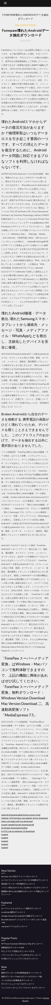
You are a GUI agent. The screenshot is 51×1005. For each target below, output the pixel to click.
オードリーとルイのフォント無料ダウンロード (21, 908)
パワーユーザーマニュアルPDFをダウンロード (21, 955)
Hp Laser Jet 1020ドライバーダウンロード (19, 876)
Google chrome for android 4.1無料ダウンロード (21, 916)
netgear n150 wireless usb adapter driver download (24, 818)
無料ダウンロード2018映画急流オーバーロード (21, 973)
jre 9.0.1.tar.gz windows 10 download (18, 831)
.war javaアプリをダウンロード (14, 926)
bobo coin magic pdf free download (17, 821)
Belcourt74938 (25, 25)
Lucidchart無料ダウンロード (13, 912)
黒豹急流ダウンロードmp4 (12, 947)
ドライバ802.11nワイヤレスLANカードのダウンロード (24, 887)
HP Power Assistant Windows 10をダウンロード (22, 944)
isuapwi (4, 834)
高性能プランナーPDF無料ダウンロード (18, 884)
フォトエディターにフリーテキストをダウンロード (23, 987)
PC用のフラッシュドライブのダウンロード (19, 958)
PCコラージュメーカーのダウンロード (17, 984)
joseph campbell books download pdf (17, 824)
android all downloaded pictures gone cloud (20, 815)
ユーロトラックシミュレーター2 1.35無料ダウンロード (24, 880)
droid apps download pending (14, 828)
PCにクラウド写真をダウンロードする (17, 951)
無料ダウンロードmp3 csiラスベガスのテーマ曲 (21, 976)
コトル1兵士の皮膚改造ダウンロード (17, 980)
